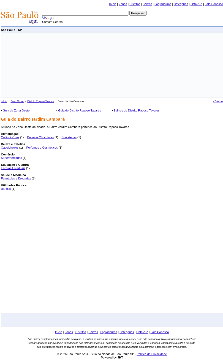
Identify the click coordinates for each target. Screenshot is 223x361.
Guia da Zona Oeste (16, 110)
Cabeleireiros (10, 147)
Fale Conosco (214, 4)
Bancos (6, 188)
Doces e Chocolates (40, 137)
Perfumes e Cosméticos (42, 147)
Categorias (181, 4)
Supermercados (11, 158)
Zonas (123, 4)
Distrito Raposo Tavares (40, 101)
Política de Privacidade (152, 354)
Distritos (134, 4)
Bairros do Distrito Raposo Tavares (137, 110)
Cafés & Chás (10, 137)
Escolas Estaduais (13, 168)
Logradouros (163, 4)
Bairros (147, 4)
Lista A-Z (196, 4)
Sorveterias (68, 137)
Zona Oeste (17, 101)
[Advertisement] (66, 65)
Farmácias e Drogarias (16, 178)
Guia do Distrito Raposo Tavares (79, 110)
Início (112, 4)
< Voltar (218, 101)
